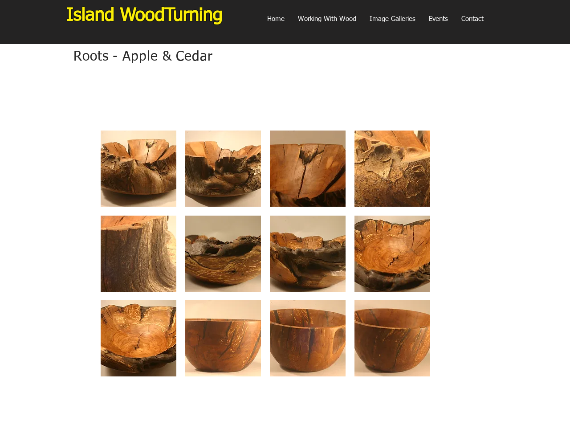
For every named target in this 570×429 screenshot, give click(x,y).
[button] (392, 19)
